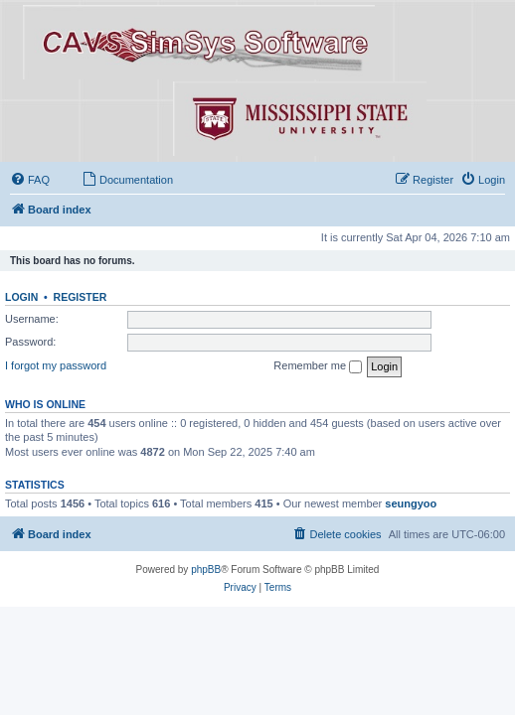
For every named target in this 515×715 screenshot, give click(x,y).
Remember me (317, 366)
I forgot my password (55, 365)
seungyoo (410, 503)
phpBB (206, 569)
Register (80, 297)
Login (21, 297)
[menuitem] (30, 180)
